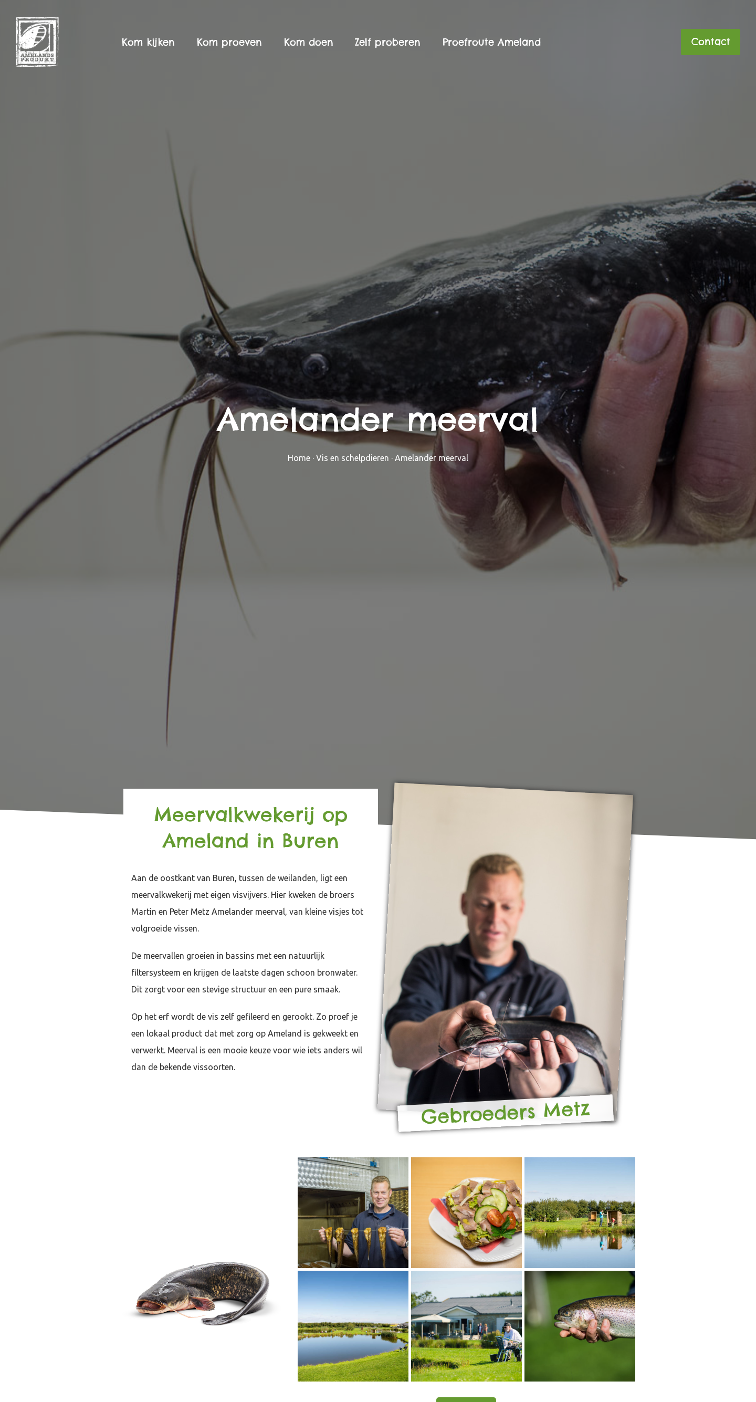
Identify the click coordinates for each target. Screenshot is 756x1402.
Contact (710, 42)
